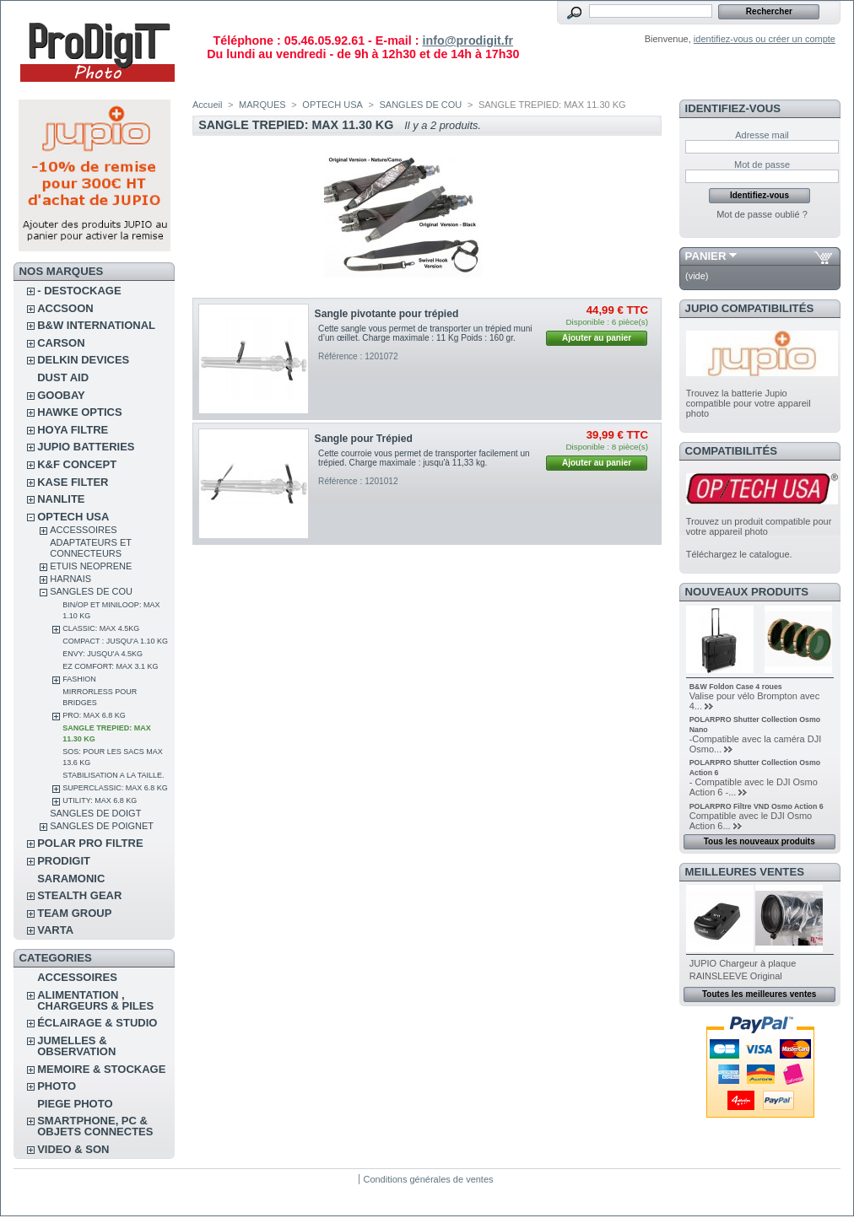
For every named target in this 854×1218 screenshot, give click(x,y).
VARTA (55, 930)
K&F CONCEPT (76, 464)
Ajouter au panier (596, 337)
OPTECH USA (73, 516)
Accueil (207, 105)
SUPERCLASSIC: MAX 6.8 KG (115, 788)
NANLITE (60, 499)
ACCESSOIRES (83, 530)
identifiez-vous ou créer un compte (764, 39)
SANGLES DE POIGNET (102, 826)
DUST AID (63, 377)
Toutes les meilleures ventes (759, 994)
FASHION (79, 679)
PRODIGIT (63, 860)
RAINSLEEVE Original (735, 976)
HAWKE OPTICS (79, 412)
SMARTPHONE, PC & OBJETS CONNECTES (95, 1126)
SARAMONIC (71, 878)
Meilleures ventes (744, 871)
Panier (706, 256)
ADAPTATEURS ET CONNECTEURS (91, 547)
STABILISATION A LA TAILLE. (113, 775)
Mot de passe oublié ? (762, 214)
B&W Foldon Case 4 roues (735, 686)
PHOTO (56, 1086)
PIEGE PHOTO (74, 1103)
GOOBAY (61, 395)
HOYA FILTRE (72, 429)
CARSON (60, 343)
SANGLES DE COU (91, 591)
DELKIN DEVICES (83, 359)
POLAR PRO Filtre (90, 843)
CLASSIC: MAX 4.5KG (100, 628)
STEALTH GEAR (79, 895)
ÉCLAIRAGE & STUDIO (97, 1022)
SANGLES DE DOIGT (95, 813)
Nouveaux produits (747, 591)
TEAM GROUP (74, 913)
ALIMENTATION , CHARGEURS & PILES (95, 1000)
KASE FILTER (72, 482)
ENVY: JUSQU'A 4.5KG (102, 653)
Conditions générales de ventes (428, 1179)
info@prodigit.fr (467, 40)
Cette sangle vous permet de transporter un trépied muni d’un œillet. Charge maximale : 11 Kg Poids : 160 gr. (425, 333)
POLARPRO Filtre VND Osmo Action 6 (756, 806)
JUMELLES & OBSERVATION (76, 1046)
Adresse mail (762, 135)
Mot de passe (762, 164)
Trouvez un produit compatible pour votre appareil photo (759, 526)
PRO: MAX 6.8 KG (94, 715)
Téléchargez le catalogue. (739, 554)
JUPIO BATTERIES (85, 446)
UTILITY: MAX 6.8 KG (99, 800)
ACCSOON (65, 308)
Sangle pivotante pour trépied (387, 314)
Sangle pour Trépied (364, 439)
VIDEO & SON (73, 1149)
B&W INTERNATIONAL (96, 325)
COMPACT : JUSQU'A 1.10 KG (115, 641)
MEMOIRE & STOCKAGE (101, 1069)
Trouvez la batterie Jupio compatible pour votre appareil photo (748, 403)
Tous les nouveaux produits (759, 841)
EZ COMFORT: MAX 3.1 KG (110, 666)
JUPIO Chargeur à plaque (743, 963)
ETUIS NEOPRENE (91, 566)
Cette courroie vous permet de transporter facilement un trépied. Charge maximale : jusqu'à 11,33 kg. (424, 458)
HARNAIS (70, 579)
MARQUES (262, 105)
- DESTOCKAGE (79, 290)
